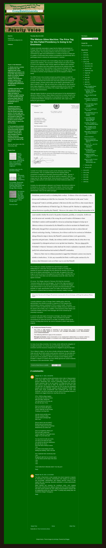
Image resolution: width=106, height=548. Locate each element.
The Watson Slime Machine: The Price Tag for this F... (90, 91)
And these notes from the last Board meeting (15, 170)
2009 (84, 181)
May (86, 79)
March (86, 84)
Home (53, 526)
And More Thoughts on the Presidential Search (91, 123)
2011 (84, 177)
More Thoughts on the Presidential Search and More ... (90, 128)
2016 (84, 59)
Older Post (72, 526)
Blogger (67, 539)
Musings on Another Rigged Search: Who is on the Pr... (91, 156)
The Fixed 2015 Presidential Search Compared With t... (90, 151)
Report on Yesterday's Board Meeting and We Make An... (91, 140)
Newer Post (34, 526)
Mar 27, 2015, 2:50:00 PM (46, 376)
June (86, 77)
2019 (84, 52)
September (88, 70)
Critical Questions (89, 136)
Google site (89, 45)
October (87, 68)
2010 (84, 179)
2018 (84, 55)
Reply (36, 469)
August (87, 73)
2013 (84, 172)
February (87, 165)
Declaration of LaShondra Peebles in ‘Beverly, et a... (91, 100)
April (86, 82)
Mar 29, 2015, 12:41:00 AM (46, 474)
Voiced (37, 376)
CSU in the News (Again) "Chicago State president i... (90, 105)
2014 (84, 170)
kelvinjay (56, 539)
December (87, 63)
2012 (84, 175)
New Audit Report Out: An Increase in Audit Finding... (91, 114)
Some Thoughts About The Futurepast (90, 87)
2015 (84, 61)
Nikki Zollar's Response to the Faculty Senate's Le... (91, 133)
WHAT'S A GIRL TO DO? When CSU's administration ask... (90, 161)
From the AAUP (13, 204)
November (87, 66)
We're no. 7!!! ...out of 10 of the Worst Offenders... (90, 146)
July (86, 75)
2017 (84, 57)
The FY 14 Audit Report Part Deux (90, 109)
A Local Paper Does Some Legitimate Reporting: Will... (89, 119)
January (87, 167)
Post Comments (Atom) (44, 529)
